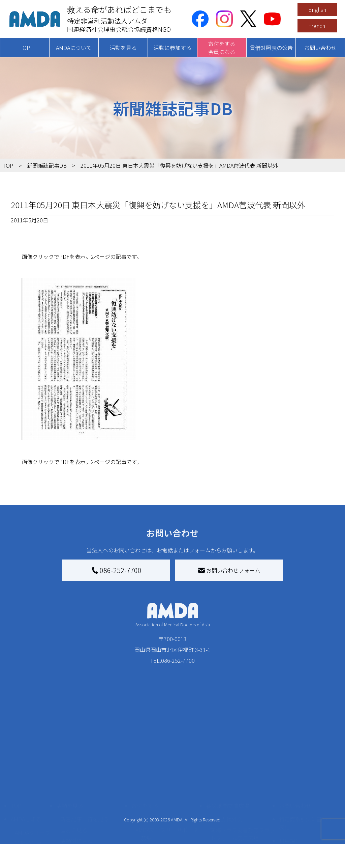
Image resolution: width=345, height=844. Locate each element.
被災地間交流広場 (227, 765)
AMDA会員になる (156, 779)
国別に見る (73, 790)
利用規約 (290, 800)
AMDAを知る (26, 779)
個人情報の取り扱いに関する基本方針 (306, 818)
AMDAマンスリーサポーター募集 (166, 794)
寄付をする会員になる (221, 47)
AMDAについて (74, 48)
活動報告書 (28, 803)
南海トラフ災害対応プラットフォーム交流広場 (242, 794)
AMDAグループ (32, 792)
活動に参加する (172, 48)
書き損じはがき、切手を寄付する (167, 813)
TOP (25, 48)
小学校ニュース (33, 814)
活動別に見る (76, 800)
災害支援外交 (226, 779)
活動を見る (123, 48)
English (317, 9)
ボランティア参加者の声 (89, 838)
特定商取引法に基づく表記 (306, 783)
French (316, 26)
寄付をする (144, 765)
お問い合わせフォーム (229, 570)
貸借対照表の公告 (271, 48)
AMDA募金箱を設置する (164, 827)
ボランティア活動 (81, 827)
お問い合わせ (320, 48)
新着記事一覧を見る (84, 779)
